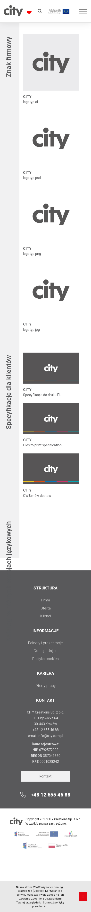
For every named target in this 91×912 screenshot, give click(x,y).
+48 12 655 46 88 (46, 730)
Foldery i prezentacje (45, 643)
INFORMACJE (46, 630)
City (13, 15)
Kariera (45, 673)
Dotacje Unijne (46, 651)
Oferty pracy (45, 685)
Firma (45, 600)
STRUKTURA (45, 588)
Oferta (46, 608)
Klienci (45, 616)
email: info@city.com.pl (45, 736)
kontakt (45, 776)
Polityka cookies (45, 659)
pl (28, 11)
